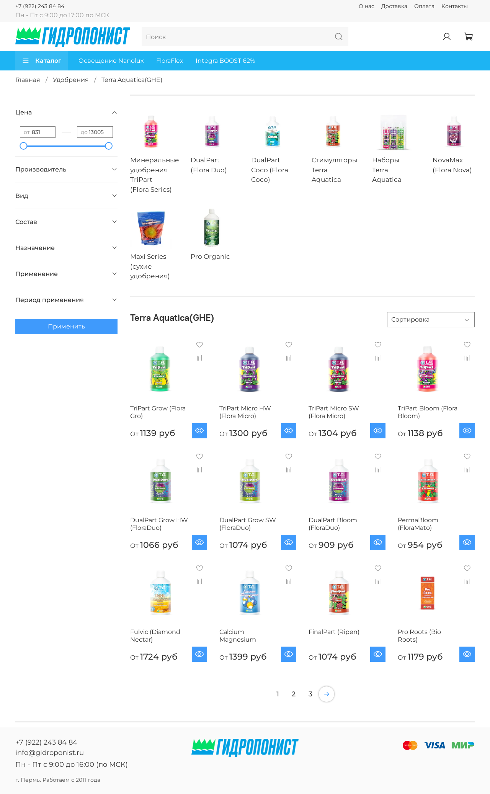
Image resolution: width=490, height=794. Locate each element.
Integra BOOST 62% (225, 60)
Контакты (454, 6)
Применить (66, 326)
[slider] (23, 146)
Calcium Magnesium (237, 635)
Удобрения (71, 79)
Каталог (41, 61)
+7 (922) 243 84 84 (39, 6)
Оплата (424, 6)
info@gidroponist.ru (49, 752)
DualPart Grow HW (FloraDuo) (159, 523)
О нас (366, 6)
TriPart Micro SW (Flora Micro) (334, 412)
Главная (27, 79)
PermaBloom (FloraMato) (418, 523)
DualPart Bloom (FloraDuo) (333, 523)
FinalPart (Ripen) (334, 632)
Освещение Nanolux (111, 60)
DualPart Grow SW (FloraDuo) (247, 523)
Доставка (394, 6)
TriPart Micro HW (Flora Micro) (245, 412)
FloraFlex (169, 60)
